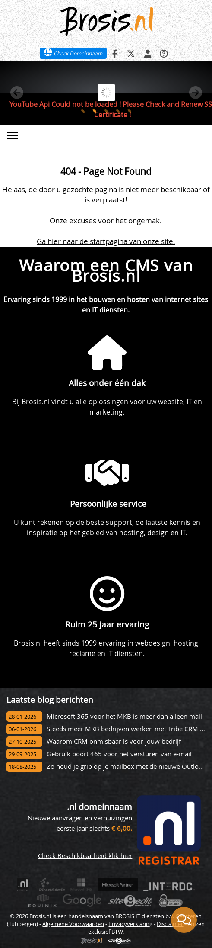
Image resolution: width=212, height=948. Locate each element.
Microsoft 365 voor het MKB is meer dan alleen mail (124, 716)
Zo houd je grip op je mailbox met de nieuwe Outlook (126, 766)
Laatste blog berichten (49, 699)
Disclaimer (170, 924)
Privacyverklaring (130, 924)
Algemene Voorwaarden (73, 924)
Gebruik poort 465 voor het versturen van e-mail (119, 754)
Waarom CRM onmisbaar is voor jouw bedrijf (114, 741)
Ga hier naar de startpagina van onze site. (106, 241)
